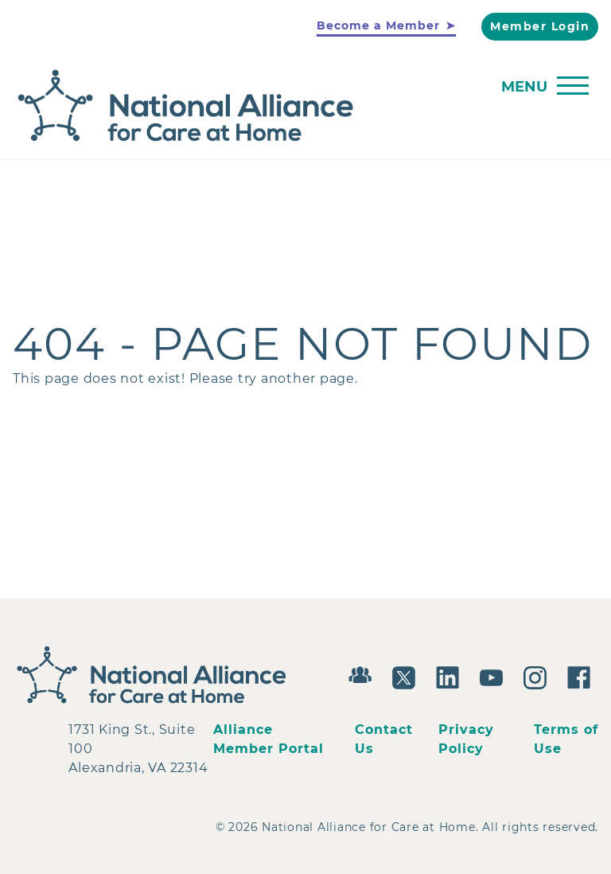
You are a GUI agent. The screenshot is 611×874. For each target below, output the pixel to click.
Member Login (540, 26)
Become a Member (378, 25)
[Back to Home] (301, 106)
